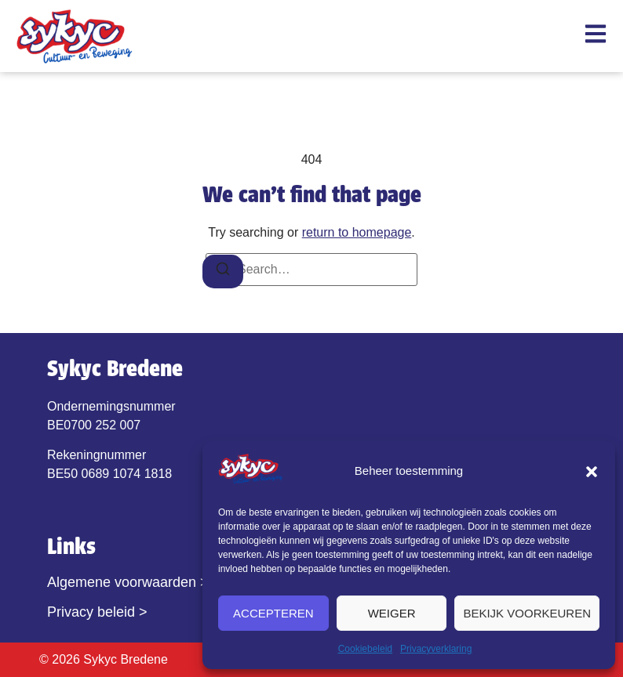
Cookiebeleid (365, 648)
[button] (591, 472)
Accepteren (273, 613)
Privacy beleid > (97, 612)
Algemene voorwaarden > (128, 582)
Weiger (392, 613)
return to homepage (357, 232)
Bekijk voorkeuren (527, 613)
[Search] (222, 271)
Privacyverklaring (436, 648)
